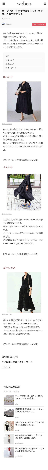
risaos (17, 417)
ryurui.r (17, 430)
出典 (3, 124)
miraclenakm (19, 444)
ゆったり (11, 60)
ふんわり (11, 64)
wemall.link (8, 124)
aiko (16, 404)
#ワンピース (6, 19)
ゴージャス (12, 68)
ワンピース (6, 367)
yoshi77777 (19, 457)
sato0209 (9, 24)
